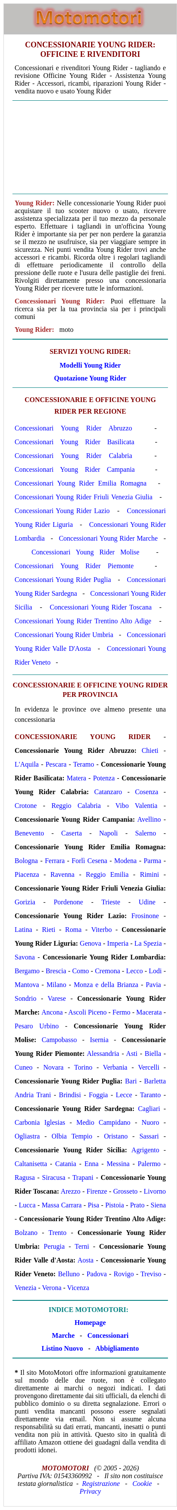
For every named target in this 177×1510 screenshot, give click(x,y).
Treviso (150, 1274)
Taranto (150, 1094)
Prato (137, 1205)
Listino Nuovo (62, 1348)
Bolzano (26, 1232)
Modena (125, 860)
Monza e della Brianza (106, 984)
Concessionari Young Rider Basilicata (74, 442)
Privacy (90, 1491)
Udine (147, 902)
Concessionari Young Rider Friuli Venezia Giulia (84, 497)
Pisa (93, 1205)
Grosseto (125, 1191)
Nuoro (150, 1122)
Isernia (99, 1039)
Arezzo (70, 1191)
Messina (118, 1163)
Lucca (27, 1205)
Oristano (116, 1136)
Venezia (26, 1287)
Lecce (124, 1094)
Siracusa (53, 1177)
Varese (57, 998)
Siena (158, 1205)
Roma (73, 929)
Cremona (107, 971)
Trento (58, 1232)
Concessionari (107, 1335)
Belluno (69, 1274)
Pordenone (68, 902)
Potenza (104, 778)
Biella (153, 1053)
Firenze (96, 1191)
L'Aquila (27, 764)
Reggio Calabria (76, 805)
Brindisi (70, 1094)
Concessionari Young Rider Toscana (101, 607)
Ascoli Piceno (87, 1012)
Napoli (108, 833)
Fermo (122, 1012)
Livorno (154, 1191)
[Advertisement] (90, 147)
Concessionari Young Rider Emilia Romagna (80, 483)
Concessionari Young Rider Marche (108, 538)
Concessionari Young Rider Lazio (62, 510)
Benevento (29, 833)
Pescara (56, 764)
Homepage (90, 1322)
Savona (25, 957)
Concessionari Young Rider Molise (85, 552)
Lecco (134, 971)
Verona (51, 1287)
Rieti (48, 929)
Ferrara (54, 860)
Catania (65, 1163)
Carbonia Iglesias (40, 1122)
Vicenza (78, 1287)
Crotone (26, 805)
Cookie (142, 1483)
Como (80, 971)
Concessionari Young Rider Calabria (73, 455)
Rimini (149, 874)
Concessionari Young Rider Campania (75, 469)
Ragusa (25, 1177)
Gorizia (25, 902)
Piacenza (27, 874)
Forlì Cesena (89, 860)
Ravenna (62, 874)
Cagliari (149, 1108)
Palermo (149, 1163)
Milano (56, 984)
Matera (76, 778)
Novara (53, 1067)
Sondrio (26, 998)
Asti (131, 1053)
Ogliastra (27, 1136)
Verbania (115, 1067)
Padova (96, 1274)
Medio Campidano (103, 1122)
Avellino (149, 819)
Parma (152, 860)
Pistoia (114, 1205)
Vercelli (148, 1067)
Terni (82, 1246)
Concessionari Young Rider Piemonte (74, 565)
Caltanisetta (31, 1163)
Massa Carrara (62, 1205)
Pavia (153, 984)
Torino (83, 1067)
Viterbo (101, 929)
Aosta (85, 1260)
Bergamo (27, 971)
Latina (23, 929)
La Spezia (148, 943)
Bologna (26, 860)
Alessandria (103, 1053)
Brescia (56, 971)
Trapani (82, 1177)
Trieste (110, 902)
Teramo (83, 764)
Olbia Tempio (72, 1136)
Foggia (98, 1094)
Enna (91, 1163)
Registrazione (101, 1483)
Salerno (145, 833)
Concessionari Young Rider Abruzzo (73, 428)
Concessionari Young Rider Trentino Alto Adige (83, 621)
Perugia (54, 1246)
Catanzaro (108, 791)
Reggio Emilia (107, 874)
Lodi (155, 971)
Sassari (149, 1136)
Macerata (149, 1012)
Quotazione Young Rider (90, 378)
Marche (63, 1335)
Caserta (71, 833)
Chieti (150, 750)
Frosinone (145, 915)
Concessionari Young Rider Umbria (64, 634)
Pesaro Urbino (37, 1026)
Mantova (27, 984)
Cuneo (24, 1067)
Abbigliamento (117, 1348)
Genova (90, 943)
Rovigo (123, 1274)
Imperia (117, 943)
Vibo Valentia (137, 805)
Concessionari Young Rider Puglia (63, 579)
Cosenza (146, 791)
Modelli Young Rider (90, 365)
